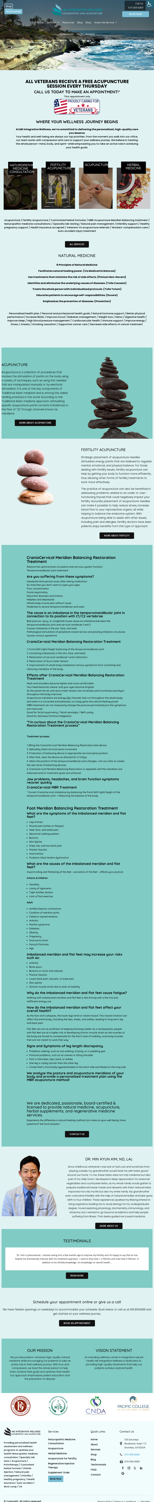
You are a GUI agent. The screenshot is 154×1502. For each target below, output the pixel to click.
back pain (37, 1022)
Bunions (33, 970)
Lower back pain (38, 978)
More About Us (109, 1225)
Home (94, 1439)
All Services (77, 244)
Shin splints (35, 982)
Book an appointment (77, 1323)
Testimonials (13, 12)
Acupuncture (55, 1448)
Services (51, 22)
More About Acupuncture (35, 422)
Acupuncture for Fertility (62, 1458)
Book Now (55, 1478)
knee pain (68, 978)
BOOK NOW (135, 14)
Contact (90, 34)
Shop (9, 6)
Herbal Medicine (57, 1453)
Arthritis (33, 962)
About (40, 22)
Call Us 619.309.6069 (135, 5)
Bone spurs (35, 966)
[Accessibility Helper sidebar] (150, 3)
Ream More (77, 1275)
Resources (68, 22)
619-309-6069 (132, 1454)
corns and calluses (52, 970)
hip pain (53, 978)
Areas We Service (104, 22)
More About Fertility (117, 535)
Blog (79, 22)
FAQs (80, 34)
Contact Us (77, 1134)
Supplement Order (59, 1472)
